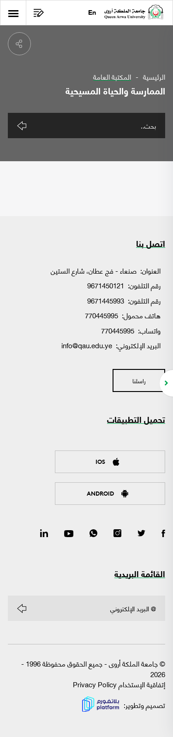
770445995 (101, 315)
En (92, 13)
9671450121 (105, 285)
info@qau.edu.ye (86, 345)
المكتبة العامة (112, 76)
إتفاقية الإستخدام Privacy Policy (119, 684)
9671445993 (105, 300)
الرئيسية (154, 76)
